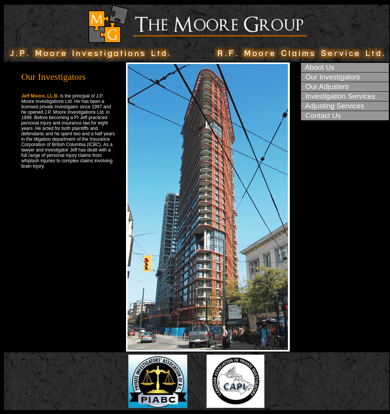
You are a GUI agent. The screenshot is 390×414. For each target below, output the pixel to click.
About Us (318, 67)
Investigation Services (338, 96)
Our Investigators (330, 77)
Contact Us (321, 115)
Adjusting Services (332, 106)
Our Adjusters (325, 86)
